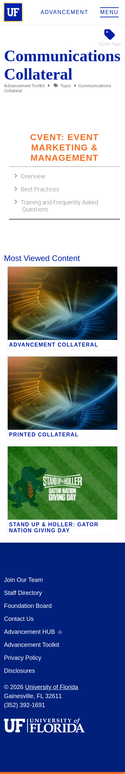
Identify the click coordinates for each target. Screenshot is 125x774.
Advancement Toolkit (24, 85)
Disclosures (19, 670)
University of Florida (51, 687)
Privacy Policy (22, 657)
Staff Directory (23, 593)
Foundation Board (28, 606)
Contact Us (19, 619)
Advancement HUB (29, 632)
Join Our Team (23, 580)
